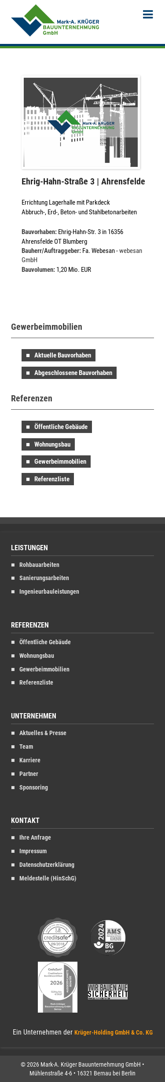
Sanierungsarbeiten (44, 578)
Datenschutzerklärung (46, 865)
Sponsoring (33, 787)
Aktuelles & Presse (42, 733)
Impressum (33, 851)
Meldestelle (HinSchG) (48, 878)
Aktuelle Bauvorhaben (62, 355)
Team (26, 746)
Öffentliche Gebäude (61, 427)
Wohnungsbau (52, 444)
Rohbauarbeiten (39, 565)
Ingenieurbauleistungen (49, 591)
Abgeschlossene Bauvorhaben (73, 373)
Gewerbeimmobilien (60, 461)
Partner (28, 774)
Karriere (29, 760)
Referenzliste (52, 479)
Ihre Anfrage (35, 837)
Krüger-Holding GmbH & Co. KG (113, 1032)
